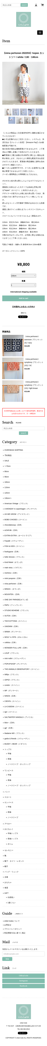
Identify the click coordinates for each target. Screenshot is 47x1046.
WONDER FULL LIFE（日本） (16, 648)
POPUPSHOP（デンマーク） (16, 664)
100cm (7, 482)
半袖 (9, 754)
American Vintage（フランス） (17, 503)
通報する (23, 313)
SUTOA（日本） (11, 616)
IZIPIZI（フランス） (12, 680)
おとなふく (9, 829)
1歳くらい (12, 903)
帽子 (6, 866)
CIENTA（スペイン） (13, 701)
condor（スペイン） (12, 685)
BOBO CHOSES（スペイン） (16, 520)
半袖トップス (13, 833)
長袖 (9, 759)
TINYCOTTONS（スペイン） (16, 621)
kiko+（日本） (10, 723)
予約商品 (8, 455)
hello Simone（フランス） (15, 557)
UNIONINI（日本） (12, 626)
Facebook (23, 986)
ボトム (10, 844)
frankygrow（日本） (12, 552)
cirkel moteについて (12, 921)
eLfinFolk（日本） (12, 530)
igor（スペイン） (11, 712)
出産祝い (11, 897)
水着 (6, 877)
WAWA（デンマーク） (13, 632)
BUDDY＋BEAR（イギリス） (16, 744)
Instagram (23, 981)
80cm (7, 471)
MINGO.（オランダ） (13, 589)
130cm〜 (8, 498)
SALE (7, 461)
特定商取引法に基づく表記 (14, 933)
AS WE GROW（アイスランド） (17, 514)
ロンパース (9, 802)
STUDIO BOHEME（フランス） (17, 610)
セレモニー (9, 850)
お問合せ (7, 925)
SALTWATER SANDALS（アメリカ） (19, 717)
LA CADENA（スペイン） (15, 707)
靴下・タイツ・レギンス (14, 861)
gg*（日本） (9, 728)
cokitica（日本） (11, 642)
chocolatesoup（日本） (14, 525)
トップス (8, 749)
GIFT (7, 893)
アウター (8, 824)
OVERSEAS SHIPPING (14, 450)
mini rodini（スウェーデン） (16, 658)
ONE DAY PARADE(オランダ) (16, 600)
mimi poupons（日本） (13, 578)
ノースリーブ (13, 817)
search (24, 5)
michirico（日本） (11, 573)
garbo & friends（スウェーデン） (17, 739)
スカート (8, 797)
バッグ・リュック (12, 872)
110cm (7, 487)
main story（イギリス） (14, 568)
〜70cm (8, 466)
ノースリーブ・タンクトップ (19, 764)
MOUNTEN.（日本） (13, 594)
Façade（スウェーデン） (14, 541)
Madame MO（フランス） (15, 733)
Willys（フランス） (12, 674)
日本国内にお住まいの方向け (23, 307)
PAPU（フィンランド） (14, 605)
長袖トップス (13, 839)
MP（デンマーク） (12, 691)
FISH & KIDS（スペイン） (15, 546)
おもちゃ (8, 882)
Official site (23, 976)
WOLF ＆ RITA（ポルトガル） (16, 637)
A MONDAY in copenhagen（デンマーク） (21, 509)
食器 (6, 888)
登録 (7, 959)
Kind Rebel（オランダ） (14, 562)
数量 (23, 281)
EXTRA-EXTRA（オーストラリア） (19, 536)
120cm (7, 493)
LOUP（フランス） (12, 653)
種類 (23, 272)
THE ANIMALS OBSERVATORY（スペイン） (22, 669)
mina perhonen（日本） (14, 584)
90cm (7, 477)
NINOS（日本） (11, 696)
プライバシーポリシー (13, 929)
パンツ (7, 792)
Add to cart (23, 298)
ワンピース (9, 770)
